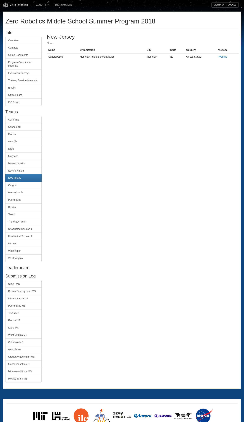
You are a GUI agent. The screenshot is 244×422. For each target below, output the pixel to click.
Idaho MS (13, 327)
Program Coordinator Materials (19, 64)
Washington (14, 250)
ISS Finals (14, 102)
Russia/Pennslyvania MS (22, 291)
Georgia (12, 141)
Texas (11, 214)
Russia (12, 207)
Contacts (13, 47)
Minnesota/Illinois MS (20, 371)
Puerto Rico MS (17, 305)
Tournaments (64, 5)
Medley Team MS (17, 378)
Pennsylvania (15, 192)
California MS (15, 342)
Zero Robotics (15, 5)
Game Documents (18, 55)
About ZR (42, 5)
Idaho (11, 148)
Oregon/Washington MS (21, 356)
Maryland (13, 156)
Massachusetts (16, 163)
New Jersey (14, 178)
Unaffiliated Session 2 (20, 236)
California (13, 119)
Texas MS (13, 313)
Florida (12, 134)
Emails (12, 87)
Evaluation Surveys (19, 73)
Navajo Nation (16, 170)
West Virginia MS (17, 334)
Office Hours (15, 95)
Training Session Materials (22, 80)
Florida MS (14, 320)
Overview (13, 40)
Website (222, 56)
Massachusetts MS (18, 364)
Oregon (12, 185)
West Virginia (15, 258)
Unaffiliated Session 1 (20, 229)
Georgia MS (15, 349)
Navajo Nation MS (18, 298)
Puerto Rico (14, 199)
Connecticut (14, 126)
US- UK (12, 243)
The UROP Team (17, 221)
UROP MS (14, 283)
